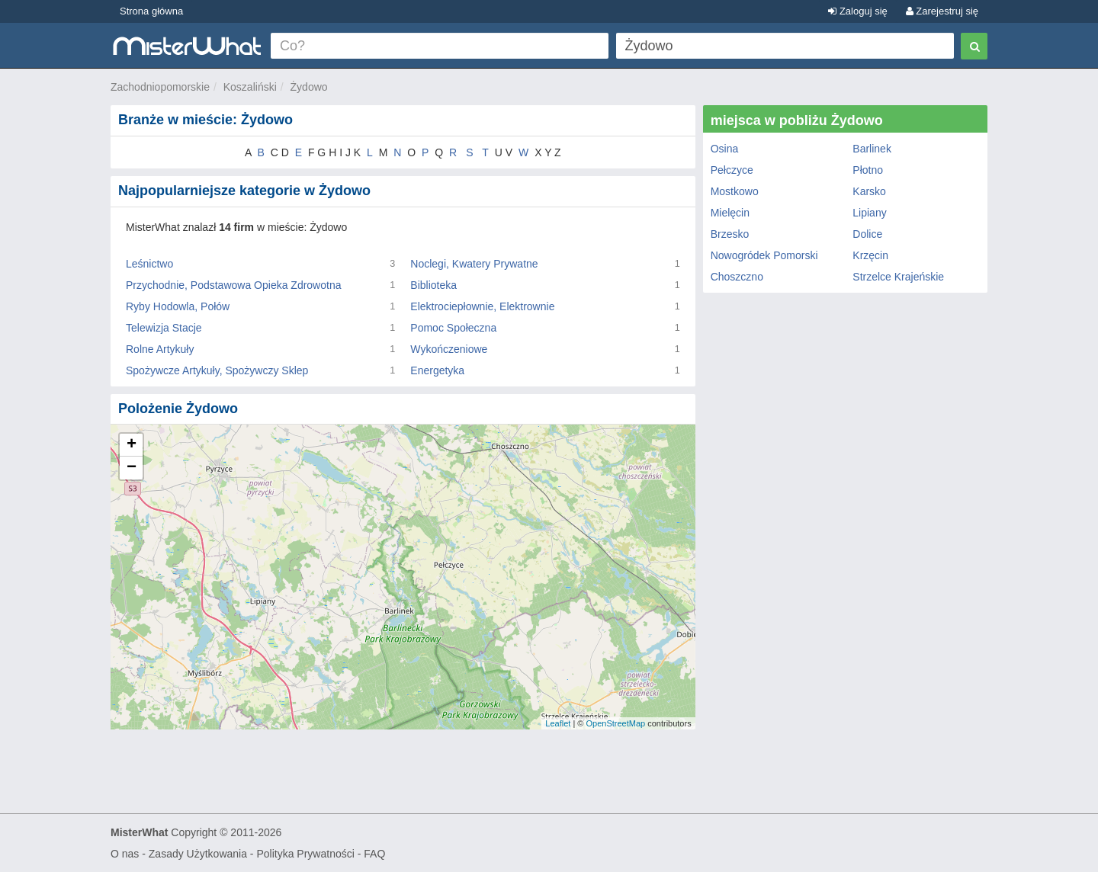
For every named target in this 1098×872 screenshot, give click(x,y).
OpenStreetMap (615, 723)
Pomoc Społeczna (453, 328)
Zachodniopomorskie (160, 87)
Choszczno (737, 277)
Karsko (869, 191)
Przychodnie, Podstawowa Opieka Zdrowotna (233, 285)
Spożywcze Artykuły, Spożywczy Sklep (217, 370)
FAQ (374, 854)
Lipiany (869, 213)
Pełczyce (732, 170)
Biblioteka (433, 285)
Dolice (867, 234)
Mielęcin (730, 213)
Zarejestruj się (942, 11)
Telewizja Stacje (164, 328)
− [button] (131, 468)
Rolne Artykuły (160, 349)
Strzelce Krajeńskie (898, 277)
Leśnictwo (149, 264)
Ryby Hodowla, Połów (178, 306)
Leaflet (557, 723)
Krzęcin (870, 255)
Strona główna (151, 11)
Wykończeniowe (448, 349)
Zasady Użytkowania (198, 854)
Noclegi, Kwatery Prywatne (474, 264)
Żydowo (309, 87)
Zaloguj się (857, 11)
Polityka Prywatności (305, 854)
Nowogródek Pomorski (764, 255)
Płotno (867, 170)
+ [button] (131, 445)
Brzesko (730, 234)
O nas (125, 854)
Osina (725, 149)
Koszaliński (250, 87)
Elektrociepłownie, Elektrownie (482, 306)
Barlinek (871, 149)
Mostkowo (735, 191)
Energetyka (437, 370)
